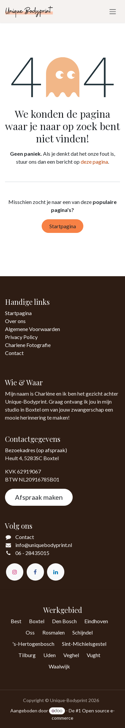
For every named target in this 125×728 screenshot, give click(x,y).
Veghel (71, 655)
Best (16, 621)
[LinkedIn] (55, 572)
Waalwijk (59, 666)
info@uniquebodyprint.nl (43, 545)
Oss (30, 632)
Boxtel (36, 621)
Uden (49, 655)
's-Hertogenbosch (33, 643)
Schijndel (82, 632)
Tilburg (27, 655)
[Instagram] (14, 572)
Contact (14, 353)
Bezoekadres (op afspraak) (36, 450)
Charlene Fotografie (28, 345)
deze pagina (94, 161)
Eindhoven (96, 621)
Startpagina (62, 226)
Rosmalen (53, 632)
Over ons (15, 321)
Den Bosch (64, 621)
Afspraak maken (39, 497)
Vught (93, 655)
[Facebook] (35, 572)
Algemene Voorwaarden (32, 329)
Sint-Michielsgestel (84, 643)
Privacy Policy (21, 337)
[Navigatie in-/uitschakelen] (112, 11)
